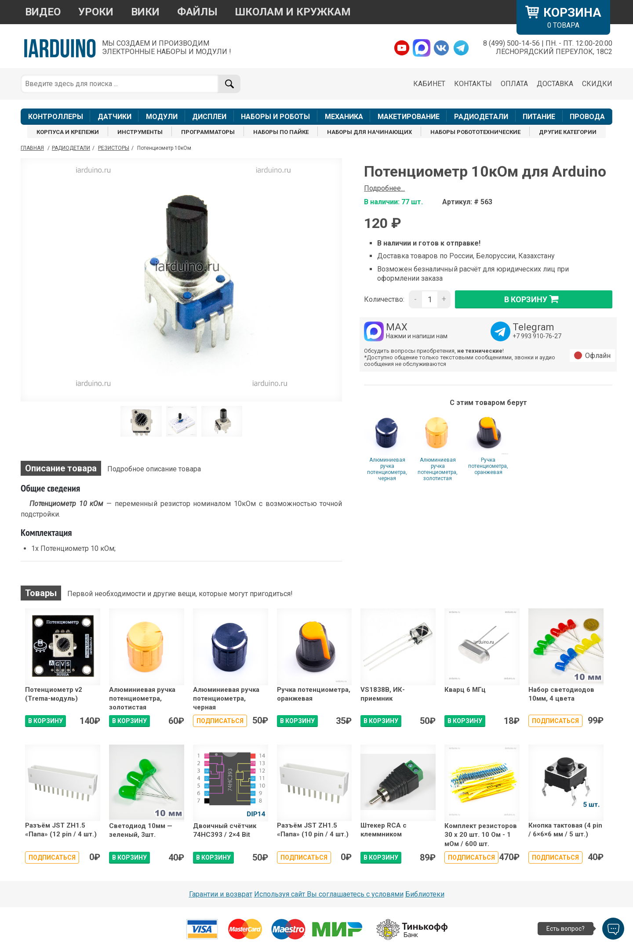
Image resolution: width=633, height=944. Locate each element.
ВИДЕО (43, 12)
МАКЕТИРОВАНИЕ (409, 116)
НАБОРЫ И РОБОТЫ (275, 116)
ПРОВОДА (587, 116)
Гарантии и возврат (220, 894)
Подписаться (220, 720)
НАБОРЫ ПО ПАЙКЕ (281, 132)
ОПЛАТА (514, 84)
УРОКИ (95, 12)
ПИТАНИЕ (539, 116)
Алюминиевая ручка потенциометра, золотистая (438, 469)
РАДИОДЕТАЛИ (481, 116)
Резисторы (113, 148)
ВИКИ (145, 12)
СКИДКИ (597, 84)
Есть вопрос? (565, 928)
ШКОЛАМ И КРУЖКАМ (293, 12)
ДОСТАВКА (555, 84)
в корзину (533, 299)
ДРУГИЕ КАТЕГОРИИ (568, 132)
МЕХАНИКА (344, 116)
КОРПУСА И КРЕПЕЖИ (67, 132)
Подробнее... (384, 188)
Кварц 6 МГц (465, 690)
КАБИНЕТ (429, 84)
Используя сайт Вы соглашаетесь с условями (329, 894)
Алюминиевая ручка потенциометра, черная (387, 469)
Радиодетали (71, 148)
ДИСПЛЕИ (209, 116)
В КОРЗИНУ (45, 720)
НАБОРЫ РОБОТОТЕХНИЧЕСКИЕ (475, 132)
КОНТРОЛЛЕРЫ (55, 116)
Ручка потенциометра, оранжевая (488, 466)
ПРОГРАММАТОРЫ (208, 132)
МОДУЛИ (162, 116)
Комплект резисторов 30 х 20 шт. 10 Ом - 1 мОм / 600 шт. (480, 835)
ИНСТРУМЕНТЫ (140, 132)
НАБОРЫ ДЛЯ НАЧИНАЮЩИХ (369, 132)
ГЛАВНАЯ (32, 148)
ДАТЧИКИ (114, 116)
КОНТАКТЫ (473, 84)
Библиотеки (424, 894)
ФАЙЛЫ (197, 12)
